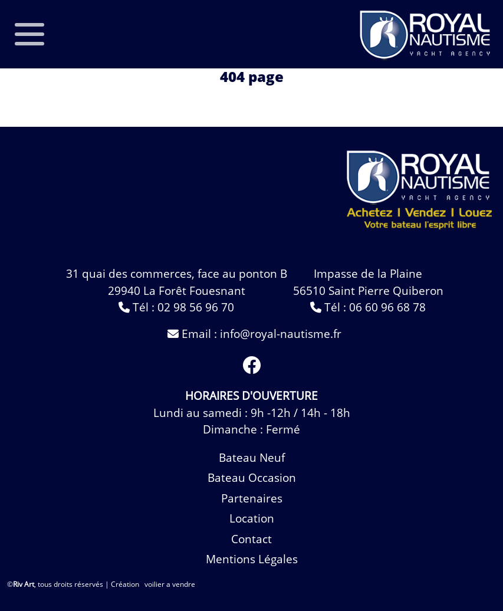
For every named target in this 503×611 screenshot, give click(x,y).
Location (251, 518)
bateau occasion (252, 477)
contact (251, 539)
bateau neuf (252, 457)
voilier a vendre (169, 584)
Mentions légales (252, 559)
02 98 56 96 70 (195, 307)
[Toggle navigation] (29, 34)
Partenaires (251, 498)
